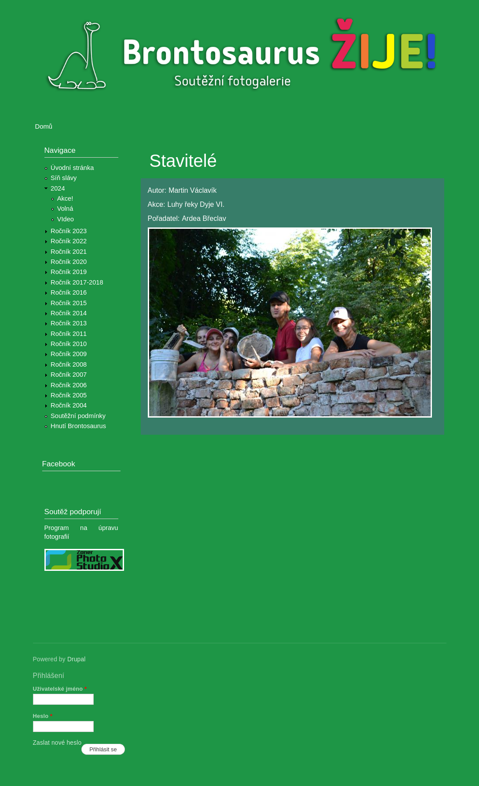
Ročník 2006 (69, 385)
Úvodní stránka (72, 167)
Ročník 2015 (69, 302)
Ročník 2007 (69, 374)
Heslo (43, 716)
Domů (44, 126)
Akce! (65, 198)
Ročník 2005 (69, 395)
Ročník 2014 (69, 313)
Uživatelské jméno (60, 688)
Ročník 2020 (69, 261)
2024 (58, 188)
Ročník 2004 (69, 405)
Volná (65, 208)
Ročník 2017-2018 (77, 282)
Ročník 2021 (69, 251)
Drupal (76, 659)
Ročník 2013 (69, 323)
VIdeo (65, 219)
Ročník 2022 (69, 241)
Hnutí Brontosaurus (78, 425)
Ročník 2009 (69, 353)
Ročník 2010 (69, 343)
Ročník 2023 (69, 230)
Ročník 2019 (69, 271)
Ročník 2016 (69, 292)
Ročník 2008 (69, 364)
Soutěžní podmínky (78, 415)
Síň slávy (64, 177)
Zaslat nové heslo (57, 742)
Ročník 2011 (69, 333)
